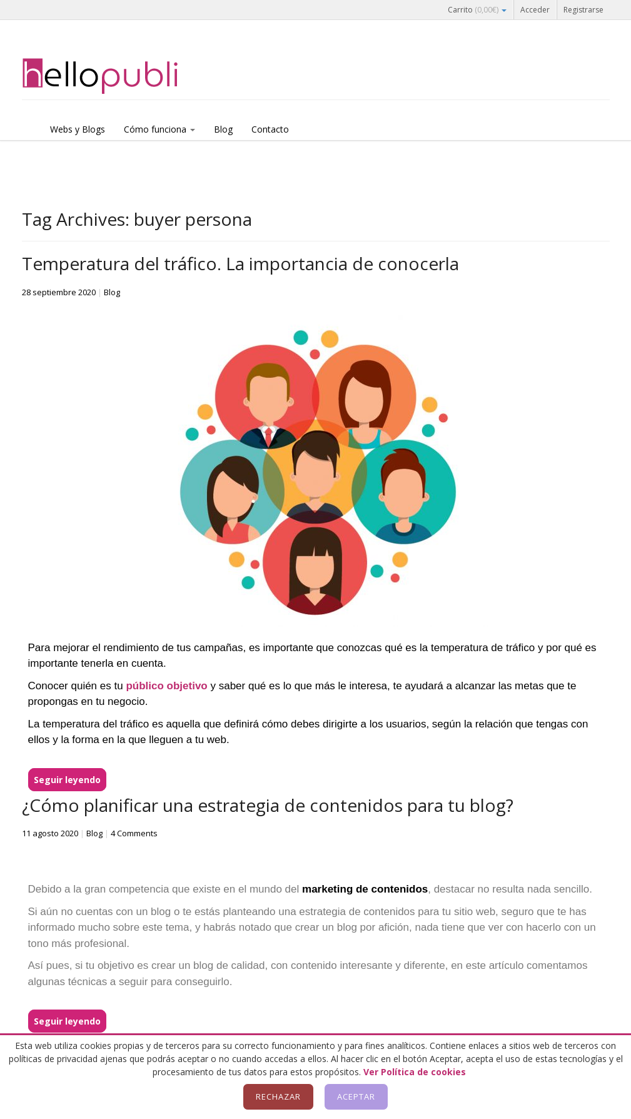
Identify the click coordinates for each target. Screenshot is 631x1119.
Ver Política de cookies (414, 1072)
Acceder (535, 9)
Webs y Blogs (77, 129)
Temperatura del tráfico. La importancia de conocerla (240, 263)
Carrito (477, 9)
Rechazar (278, 1096)
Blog (223, 129)
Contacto (270, 129)
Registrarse (583, 9)
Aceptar (356, 1096)
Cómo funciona (159, 129)
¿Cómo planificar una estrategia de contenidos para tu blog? (267, 805)
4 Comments (134, 833)
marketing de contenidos (365, 889)
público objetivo (166, 686)
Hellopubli (115, 76)
